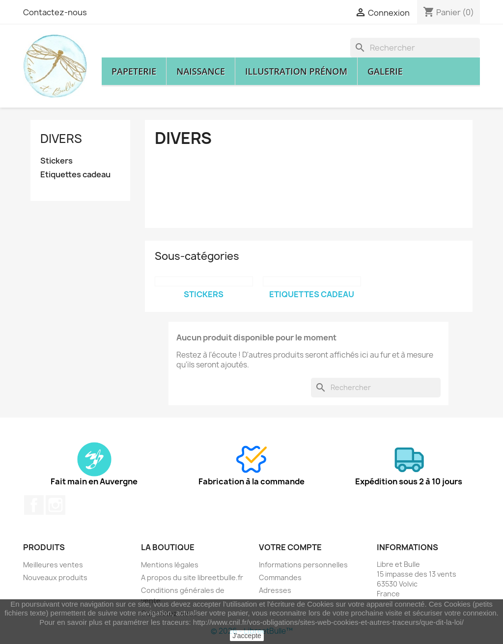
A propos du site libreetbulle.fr (192, 577)
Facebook (34, 505)
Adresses (275, 590)
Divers (61, 138)
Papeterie (134, 71)
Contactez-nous (55, 12)
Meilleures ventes (53, 564)
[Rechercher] (415, 47)
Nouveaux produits (55, 577)
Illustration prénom (296, 71)
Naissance (200, 71)
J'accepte (246, 636)
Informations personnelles (303, 564)
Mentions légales (169, 564)
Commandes (280, 577)
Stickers (56, 161)
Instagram (55, 505)
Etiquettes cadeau (75, 174)
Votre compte (290, 547)
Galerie (385, 71)
